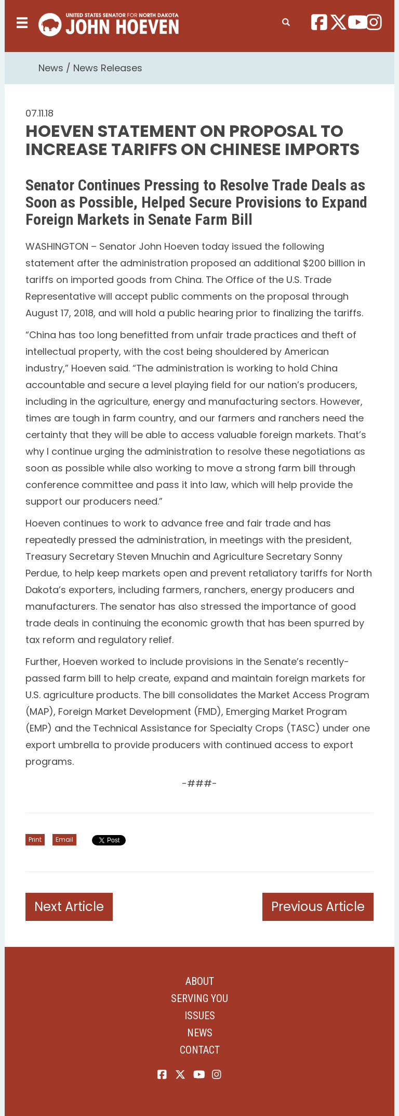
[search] (286, 20)
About (199, 981)
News (50, 67)
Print (35, 839)
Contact (200, 1050)
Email (64, 839)
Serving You (199, 998)
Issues (199, 1015)
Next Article (69, 906)
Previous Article (318, 906)
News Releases (107, 67)
